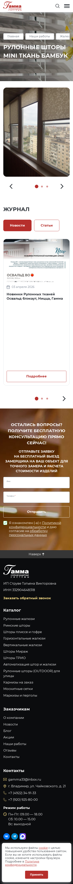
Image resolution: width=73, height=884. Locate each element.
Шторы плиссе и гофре (22, 632)
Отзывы (9, 750)
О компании (13, 718)
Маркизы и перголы (20, 695)
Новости (10, 724)
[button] (11, 186)
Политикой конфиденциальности (35, 525)
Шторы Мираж (15, 651)
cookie (43, 848)
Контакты (11, 757)
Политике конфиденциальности (22, 863)
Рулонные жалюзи (19, 619)
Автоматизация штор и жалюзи (29, 664)
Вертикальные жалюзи (22, 645)
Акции (8, 737)
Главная (13, 36)
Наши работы (39, 36)
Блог (7, 731)
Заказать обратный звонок (27, 598)
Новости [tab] (17, 225)
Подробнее (36, 376)
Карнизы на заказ (18, 682)
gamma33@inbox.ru (24, 779)
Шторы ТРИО (14, 658)
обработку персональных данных (28, 533)
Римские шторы (16, 625)
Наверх (35, 554)
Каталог (12, 610)
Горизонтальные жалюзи (24, 638)
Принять (36, 874)
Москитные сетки (18, 689)
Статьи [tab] (47, 225)
